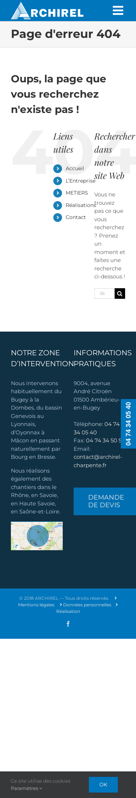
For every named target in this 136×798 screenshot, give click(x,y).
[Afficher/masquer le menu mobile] (119, 10)
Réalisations (81, 205)
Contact (76, 217)
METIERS (77, 192)
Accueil (75, 168)
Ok (103, 784)
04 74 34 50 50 (105, 440)
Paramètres (26, 788)
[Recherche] (120, 293)
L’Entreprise (80, 180)
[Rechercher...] (104, 293)
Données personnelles (85, 604)
